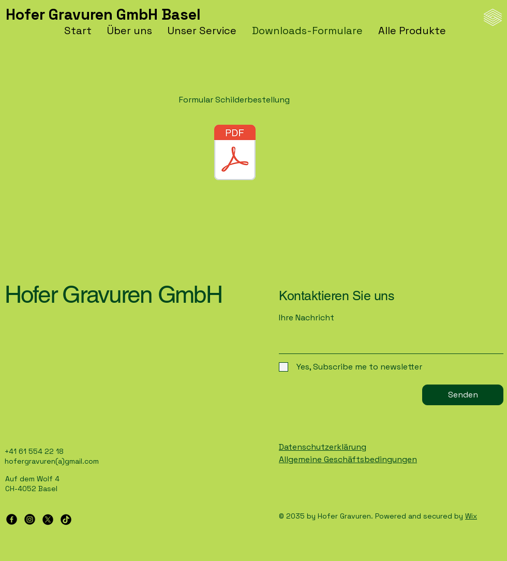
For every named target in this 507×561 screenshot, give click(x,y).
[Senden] (462, 395)
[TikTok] (65, 519)
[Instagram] (29, 519)
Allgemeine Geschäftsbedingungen (348, 459)
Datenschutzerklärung (322, 446)
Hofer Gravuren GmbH (113, 294)
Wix (471, 516)
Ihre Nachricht (306, 318)
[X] (47, 519)
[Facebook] (11, 519)
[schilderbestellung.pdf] (235, 153)
